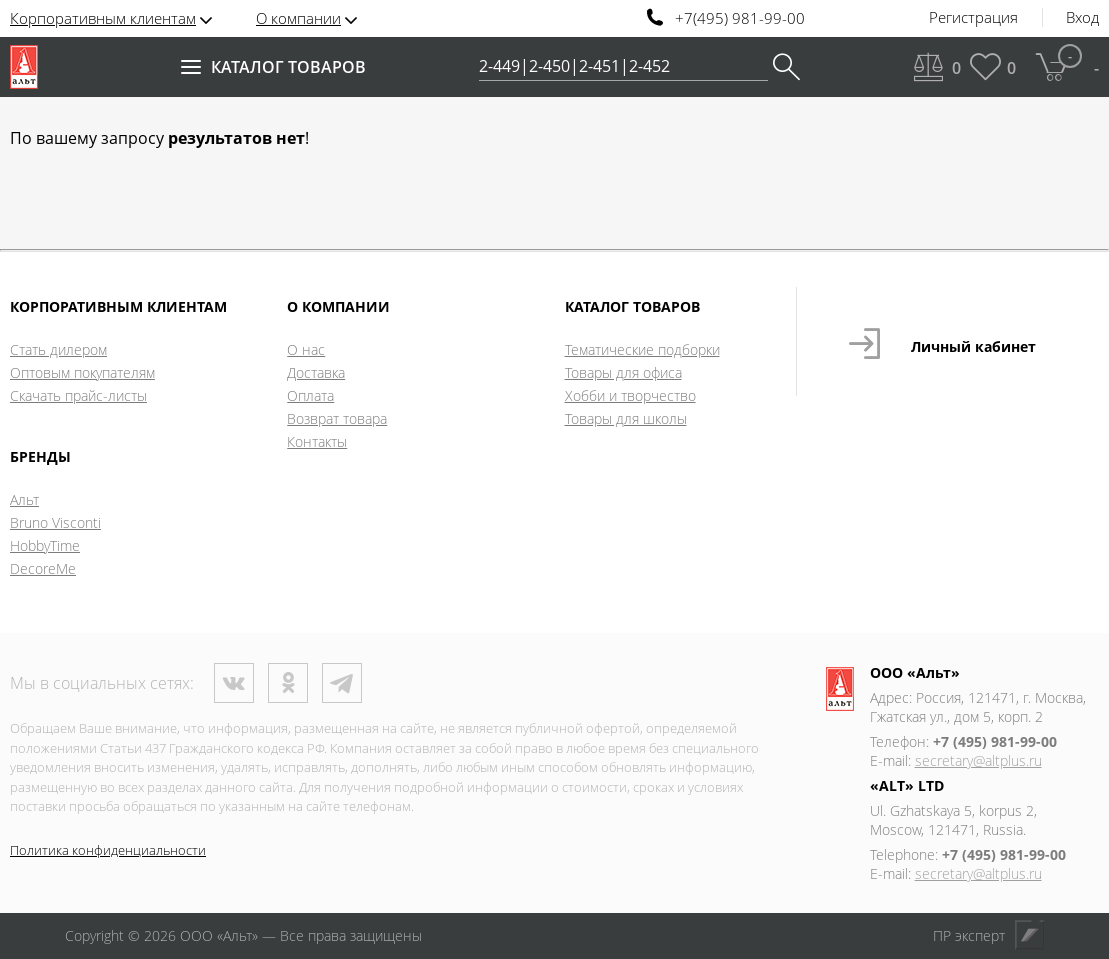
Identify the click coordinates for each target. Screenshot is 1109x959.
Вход (1082, 18)
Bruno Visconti (55, 522)
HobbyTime (45, 545)
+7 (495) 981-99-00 (995, 741)
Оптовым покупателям (82, 372)
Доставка (316, 372)
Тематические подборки (642, 349)
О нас (306, 349)
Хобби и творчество (630, 395)
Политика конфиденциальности (108, 850)
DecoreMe (43, 568)
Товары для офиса (623, 372)
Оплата (310, 395)
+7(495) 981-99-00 (740, 18)
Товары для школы (626, 418)
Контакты (317, 441)
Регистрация (973, 18)
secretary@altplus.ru (978, 760)
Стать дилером (58, 349)
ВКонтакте (234, 683)
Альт (24, 499)
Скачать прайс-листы (78, 395)
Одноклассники (288, 683)
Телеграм (342, 683)
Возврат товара (337, 418)
